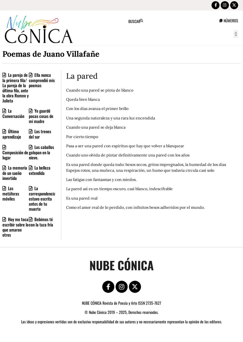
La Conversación (13, 114)
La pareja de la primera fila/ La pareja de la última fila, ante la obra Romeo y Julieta (15, 88)
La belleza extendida (39, 171)
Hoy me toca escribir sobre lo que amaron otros (15, 227)
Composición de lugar (15, 155)
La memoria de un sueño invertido (14, 173)
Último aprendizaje (11, 134)
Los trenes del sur (40, 134)
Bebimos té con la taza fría (41, 222)
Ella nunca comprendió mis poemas (42, 80)
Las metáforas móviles (10, 194)
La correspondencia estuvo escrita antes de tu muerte (42, 199)
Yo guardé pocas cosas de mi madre (41, 116)
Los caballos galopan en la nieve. (41, 152)
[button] (236, 35)
